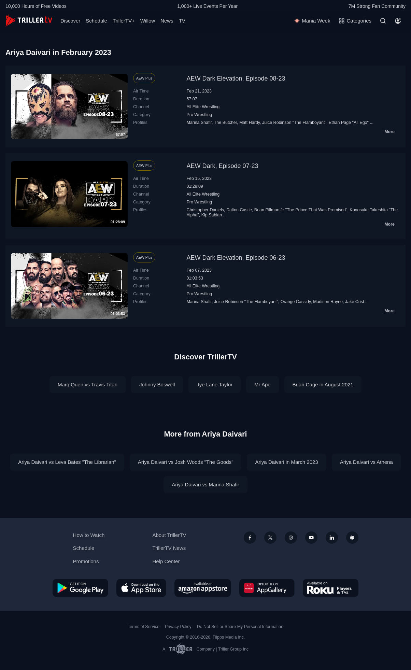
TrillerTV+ (124, 21)
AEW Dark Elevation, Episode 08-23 (235, 78)
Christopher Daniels (205, 210)
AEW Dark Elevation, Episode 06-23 (235, 257)
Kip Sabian (211, 215)
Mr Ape (262, 384)
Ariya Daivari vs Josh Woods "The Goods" (185, 462)
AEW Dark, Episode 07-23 (222, 165)
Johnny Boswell (157, 384)
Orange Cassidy (296, 301)
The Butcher (225, 122)
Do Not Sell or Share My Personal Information (240, 626)
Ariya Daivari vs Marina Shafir (205, 484)
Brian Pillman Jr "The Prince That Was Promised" (301, 210)
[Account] (398, 20)
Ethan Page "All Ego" (349, 122)
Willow (147, 21)
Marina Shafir (199, 122)
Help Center (166, 561)
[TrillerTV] (28, 20)
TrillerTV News (169, 548)
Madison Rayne (328, 301)
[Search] (383, 20)
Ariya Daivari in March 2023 (286, 462)
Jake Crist (354, 301)
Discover (70, 21)
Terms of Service (143, 626)
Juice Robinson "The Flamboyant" (294, 122)
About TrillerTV (169, 535)
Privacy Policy (178, 626)
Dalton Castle (239, 210)
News (166, 21)
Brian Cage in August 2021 (323, 384)
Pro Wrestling (199, 114)
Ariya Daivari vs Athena (366, 462)
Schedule (96, 21)
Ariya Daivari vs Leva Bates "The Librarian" (67, 462)
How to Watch (89, 535)
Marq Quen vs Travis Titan (87, 384)
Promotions (86, 561)
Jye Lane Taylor (214, 384)
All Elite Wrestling (202, 106)
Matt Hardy (249, 122)
